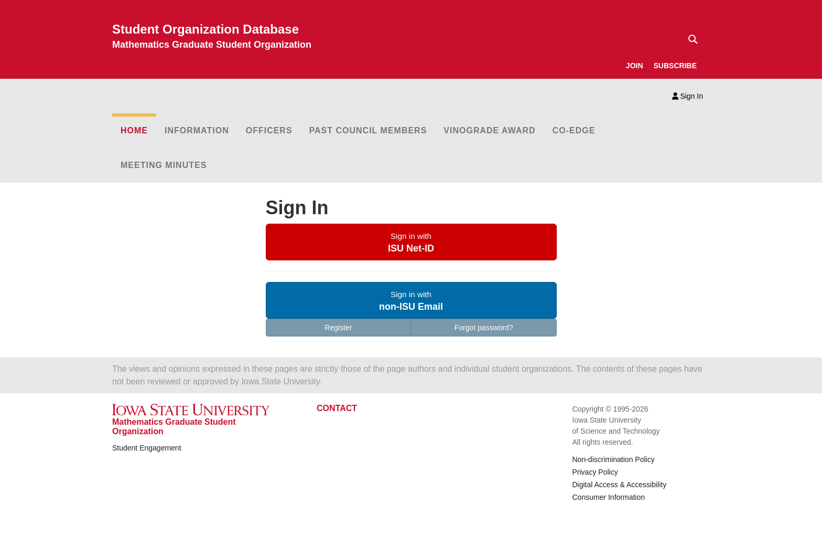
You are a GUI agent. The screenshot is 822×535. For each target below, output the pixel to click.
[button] (411, 242)
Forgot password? (484, 327)
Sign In (687, 96)
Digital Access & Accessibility (619, 484)
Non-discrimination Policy (613, 459)
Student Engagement (146, 448)
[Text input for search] (690, 39)
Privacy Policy (595, 472)
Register (338, 327)
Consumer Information (608, 497)
